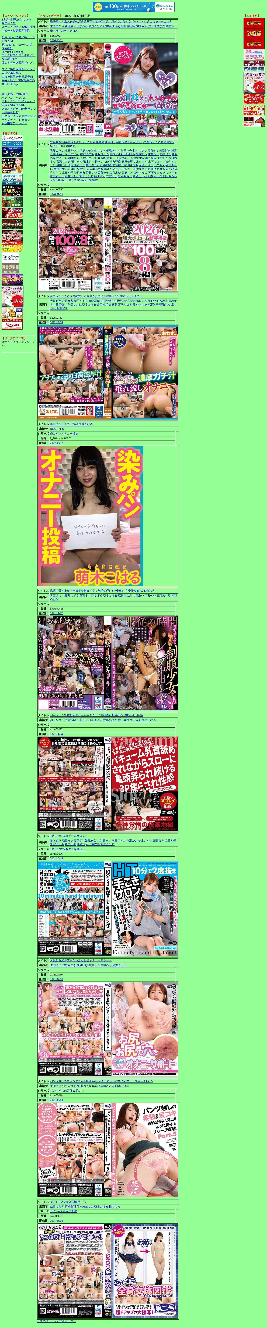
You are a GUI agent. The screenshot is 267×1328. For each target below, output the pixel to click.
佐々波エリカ (85, 1206)
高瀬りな (73, 169)
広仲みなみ (140, 172)
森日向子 (67, 172)
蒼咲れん (165, 304)
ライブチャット (11, 119)
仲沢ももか (158, 300)
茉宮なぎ (130, 300)
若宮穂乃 (118, 165)
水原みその (167, 169)
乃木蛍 (163, 176)
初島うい (67, 840)
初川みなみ (131, 165)
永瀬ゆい (132, 840)
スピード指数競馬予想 (16, 30)
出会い (26, 119)
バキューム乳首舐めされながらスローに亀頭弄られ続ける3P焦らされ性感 (96, 715)
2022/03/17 (56, 443)
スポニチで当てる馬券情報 (18, 26)
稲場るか (85, 150)
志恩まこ (55, 26)
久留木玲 (115, 172)
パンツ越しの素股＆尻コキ (67, 1090)
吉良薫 (113, 304)
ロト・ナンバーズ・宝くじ (18, 101)
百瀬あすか (78, 165)
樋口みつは (143, 300)
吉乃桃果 (102, 304)
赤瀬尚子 (153, 304)
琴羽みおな (125, 176)
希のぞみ (70, 844)
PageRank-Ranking (12, 51)
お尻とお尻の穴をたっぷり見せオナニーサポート (81, 960)
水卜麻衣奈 (93, 844)
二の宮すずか (136, 157)
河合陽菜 (67, 26)
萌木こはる (96, 26)
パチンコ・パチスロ (14, 97)
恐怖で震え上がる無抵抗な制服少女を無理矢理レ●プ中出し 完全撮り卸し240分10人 (102, 590)
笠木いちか (140, 161)
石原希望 (127, 161)
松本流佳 (109, 26)
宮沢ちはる (63, 161)
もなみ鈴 (120, 26)
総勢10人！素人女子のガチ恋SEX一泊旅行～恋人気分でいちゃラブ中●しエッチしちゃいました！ (111, 21)
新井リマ (62, 154)
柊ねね (81, 180)
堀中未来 (76, 161)
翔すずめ (99, 176)
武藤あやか (110, 719)
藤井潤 (170, 26)
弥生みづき (98, 150)
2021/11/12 (56, 613)
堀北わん (88, 161)
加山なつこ (57, 719)
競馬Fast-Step (10, 84)
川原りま (71, 180)
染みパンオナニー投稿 (64, 433)
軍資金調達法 (10, 105)
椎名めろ (114, 1206)
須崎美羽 (121, 157)
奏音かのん (111, 169)
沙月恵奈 (79, 172)
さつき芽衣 (170, 172)
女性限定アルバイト (14, 123)
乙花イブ (82, 719)
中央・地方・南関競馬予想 (18, 80)
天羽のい (150, 595)
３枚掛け (7, 48)
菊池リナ (94, 965)
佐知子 (111, 157)
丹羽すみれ (81, 26)
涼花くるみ (96, 719)
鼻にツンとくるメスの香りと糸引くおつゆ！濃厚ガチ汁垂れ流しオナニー (96, 296)
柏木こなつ (140, 150)
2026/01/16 (56, 194)
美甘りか (162, 157)
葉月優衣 (151, 157)
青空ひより (72, 176)
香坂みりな (57, 150)
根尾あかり (113, 150)
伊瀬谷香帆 (134, 26)
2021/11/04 (56, 734)
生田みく (135, 719)
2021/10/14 (56, 858)
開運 (22, 105)
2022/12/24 (56, 322)
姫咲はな (165, 154)
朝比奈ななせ (94, 165)
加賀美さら (140, 169)
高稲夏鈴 (94, 300)
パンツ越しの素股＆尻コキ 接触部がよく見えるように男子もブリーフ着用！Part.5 (101, 1081)
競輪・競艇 (15, 93)
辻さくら (62, 157)
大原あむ (94, 1085)
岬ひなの (159, 26)
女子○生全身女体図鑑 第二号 (68, 1201)
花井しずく (72, 595)
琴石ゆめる (155, 172)
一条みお (159, 165)
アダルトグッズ (11, 116)
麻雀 (25, 93)
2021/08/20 (56, 1220)
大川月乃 (55, 300)
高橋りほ (127, 172)
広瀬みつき (96, 169)
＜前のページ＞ (47, 1321)
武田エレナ (90, 157)
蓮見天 (84, 169)
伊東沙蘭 (70, 719)
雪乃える (153, 150)
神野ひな (82, 965)
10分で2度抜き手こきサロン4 (68, 835)
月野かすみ (61, 169)
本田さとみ (119, 840)
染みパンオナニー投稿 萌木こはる (71, 424)
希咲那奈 (165, 150)
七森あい (153, 176)
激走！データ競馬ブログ (17, 62)
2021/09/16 (56, 979)
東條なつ (153, 154)
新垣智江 (62, 308)
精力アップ (29, 116)
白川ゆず (153, 169)
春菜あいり (57, 176)
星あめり (55, 840)
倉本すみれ (117, 154)
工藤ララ (103, 172)
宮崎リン (141, 154)
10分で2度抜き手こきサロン (67, 849)
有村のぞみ (87, 154)
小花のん (73, 154)
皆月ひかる (102, 154)
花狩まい (147, 26)
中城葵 (107, 165)
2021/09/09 (56, 1100)
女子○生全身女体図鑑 (63, 1211)
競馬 (4, 93)
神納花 (81, 844)
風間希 (60, 180)
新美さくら (81, 300)
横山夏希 (123, 719)
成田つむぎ (63, 165)
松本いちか (102, 161)
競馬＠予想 (9, 23)
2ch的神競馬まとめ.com (16, 19)
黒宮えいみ (57, 844)
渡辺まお (130, 154)
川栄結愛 (92, 180)
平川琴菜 (118, 300)
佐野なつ (91, 172)
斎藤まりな (146, 165)
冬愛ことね (140, 176)
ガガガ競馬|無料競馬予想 (17, 76)
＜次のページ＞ (66, 1321)
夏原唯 (102, 157)
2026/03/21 (56, 40)
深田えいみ (72, 150)
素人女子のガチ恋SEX (64, 30)
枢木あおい (75, 157)
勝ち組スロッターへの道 (17, 44)
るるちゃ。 (126, 169)
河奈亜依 (115, 161)
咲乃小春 (126, 150)
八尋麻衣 (67, 300)
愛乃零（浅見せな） (86, 840)
